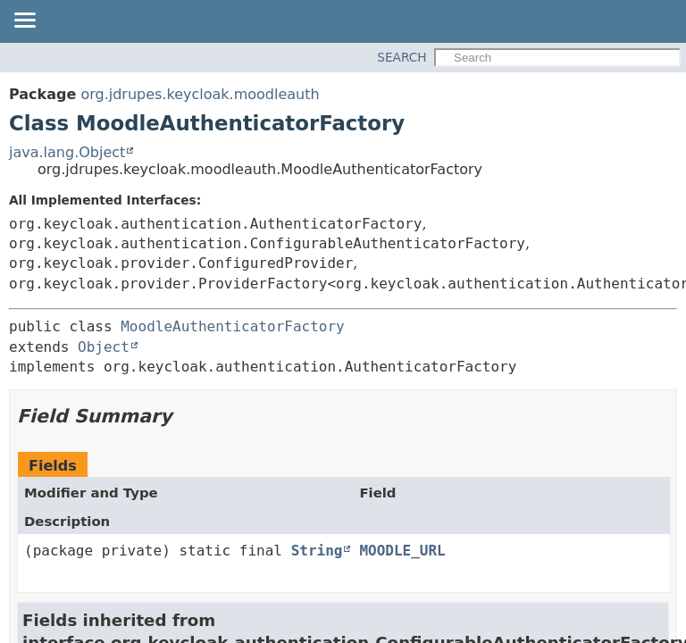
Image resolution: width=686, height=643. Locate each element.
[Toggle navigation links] (24, 21)
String (317, 550)
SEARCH (401, 57)
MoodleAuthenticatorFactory (232, 326)
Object (104, 346)
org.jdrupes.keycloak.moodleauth (199, 94)
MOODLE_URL (402, 550)
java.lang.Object (67, 152)
